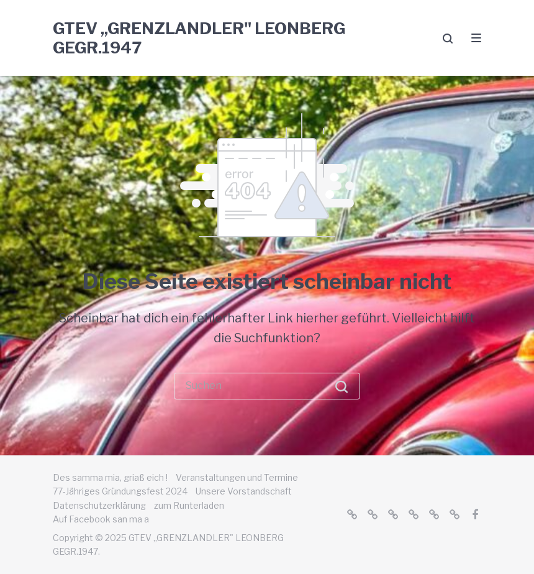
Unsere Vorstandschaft (244, 491)
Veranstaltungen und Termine (237, 477)
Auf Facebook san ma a (101, 519)
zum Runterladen (189, 505)
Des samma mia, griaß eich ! (110, 477)
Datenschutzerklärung (99, 505)
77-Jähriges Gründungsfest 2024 (120, 491)
